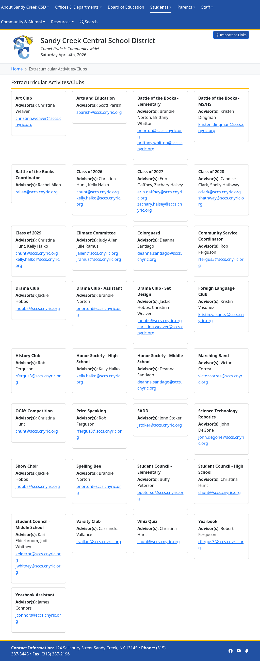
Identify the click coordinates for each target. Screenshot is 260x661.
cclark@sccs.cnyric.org (219, 192)
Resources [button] (61, 22)
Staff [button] (205, 7)
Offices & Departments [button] (77, 7)
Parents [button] (184, 7)
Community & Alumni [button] (21, 22)
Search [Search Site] (89, 22)
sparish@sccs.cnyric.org (99, 112)
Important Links (231, 34)
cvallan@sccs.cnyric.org (98, 541)
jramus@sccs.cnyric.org (98, 259)
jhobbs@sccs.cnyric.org (37, 308)
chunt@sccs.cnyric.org (97, 192)
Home (17, 69)
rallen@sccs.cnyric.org (36, 192)
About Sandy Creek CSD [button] (23, 7)
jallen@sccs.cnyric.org (97, 253)
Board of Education (126, 7)
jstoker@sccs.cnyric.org (159, 425)
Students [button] (159, 7)
